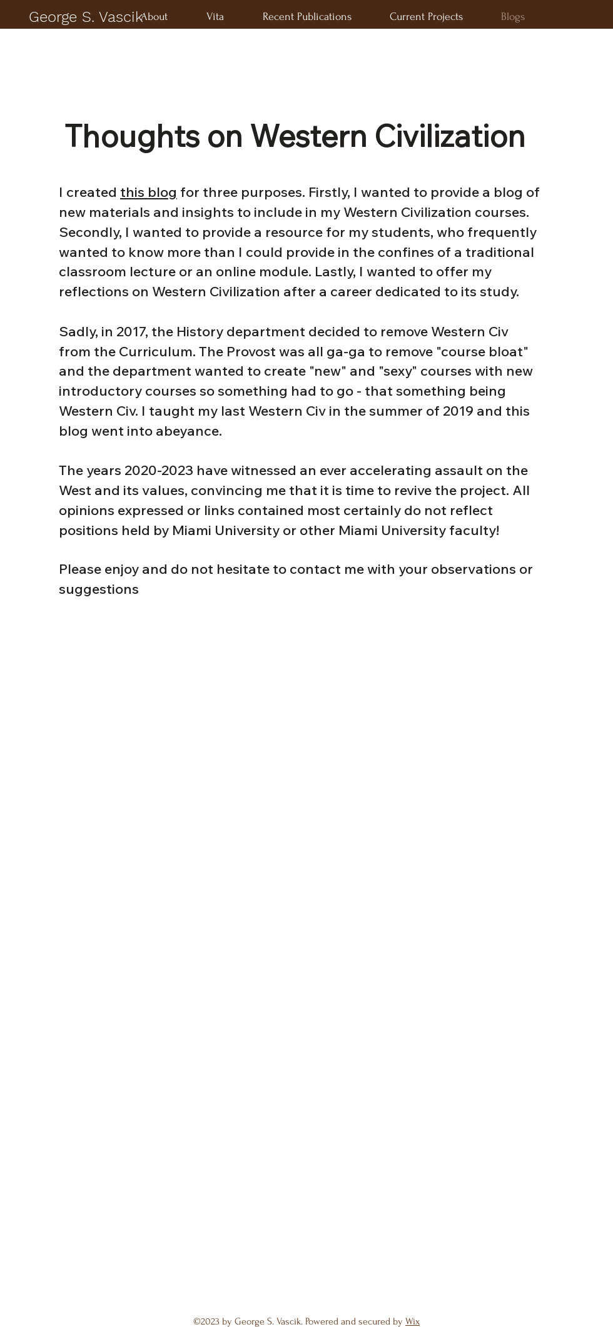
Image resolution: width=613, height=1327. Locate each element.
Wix (412, 1321)
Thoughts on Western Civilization (294, 135)
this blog (148, 192)
